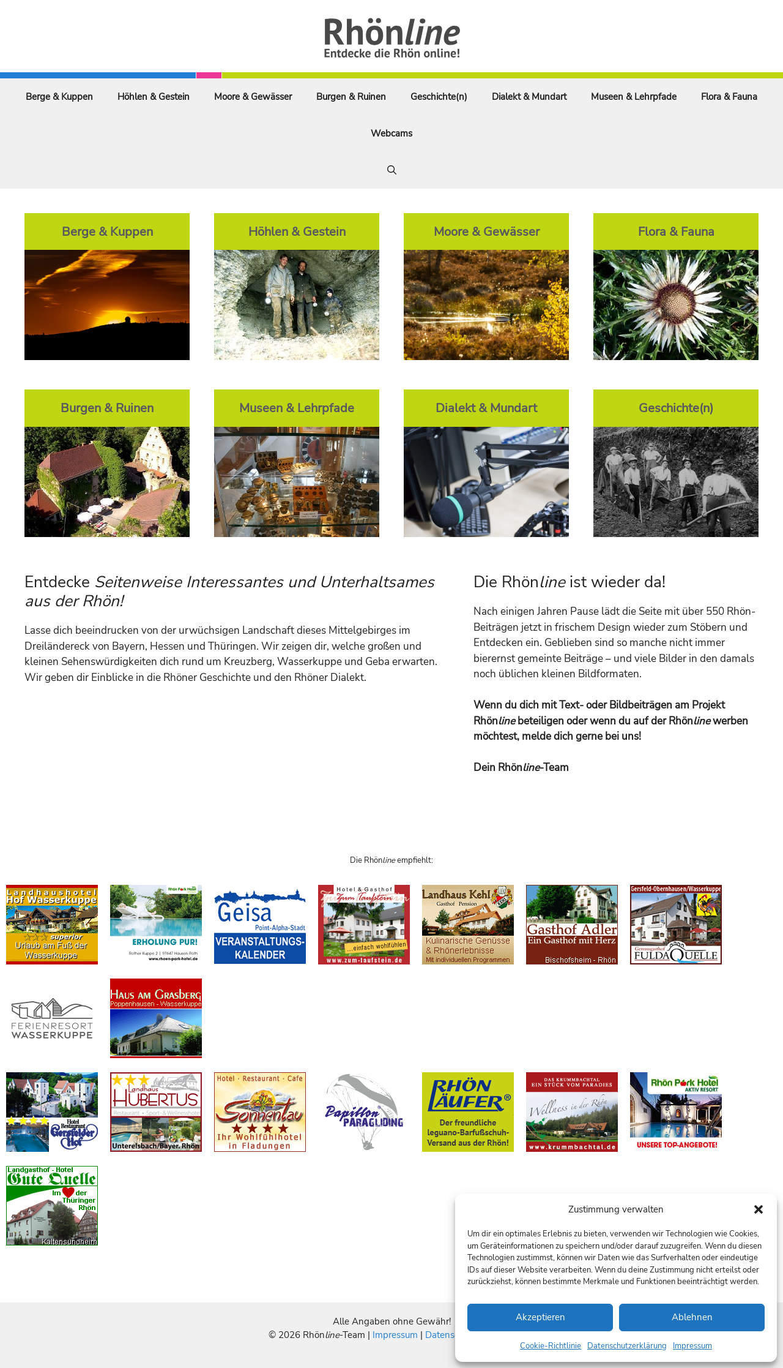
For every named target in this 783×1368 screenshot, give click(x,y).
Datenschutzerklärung (627, 1345)
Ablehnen (692, 1317)
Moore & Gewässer (253, 97)
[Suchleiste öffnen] (392, 170)
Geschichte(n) (438, 97)
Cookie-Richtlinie (550, 1345)
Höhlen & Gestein (153, 97)
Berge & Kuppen (59, 97)
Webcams (391, 133)
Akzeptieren (540, 1317)
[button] (758, 1209)
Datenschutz (451, 1335)
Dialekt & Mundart (529, 97)
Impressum (692, 1345)
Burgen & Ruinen (351, 97)
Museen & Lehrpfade (634, 97)
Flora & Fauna (729, 97)
